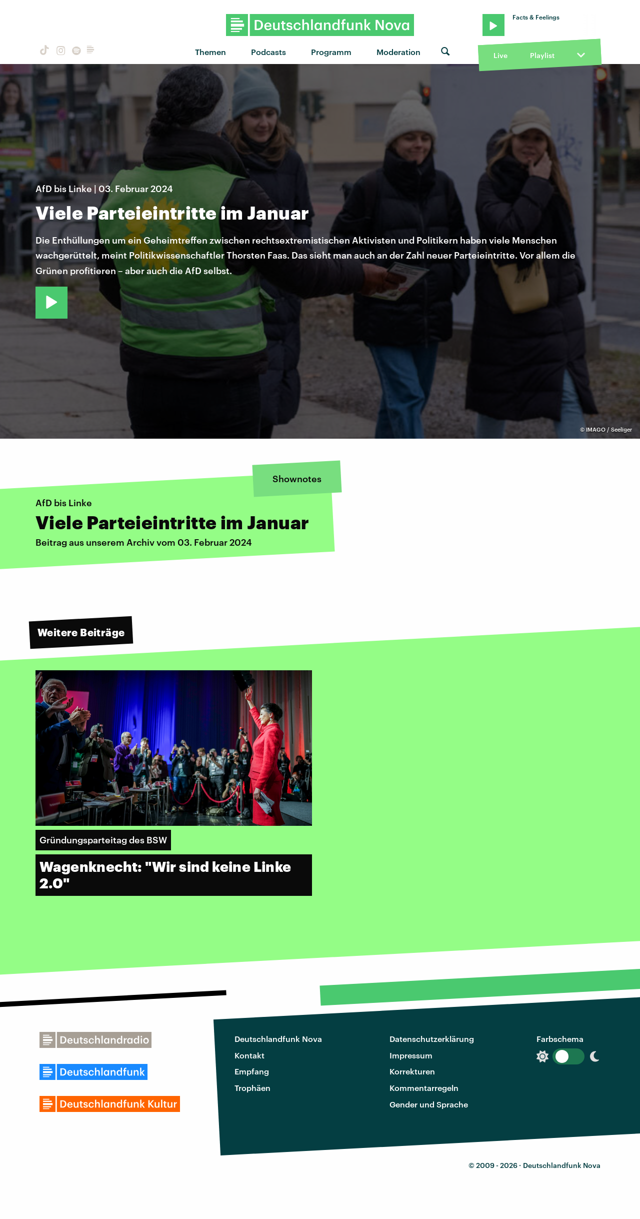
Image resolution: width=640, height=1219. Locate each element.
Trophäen (252, 1087)
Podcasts (268, 52)
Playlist (542, 55)
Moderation (398, 52)
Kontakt (249, 1055)
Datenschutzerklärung (432, 1038)
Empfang (251, 1071)
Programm (331, 52)
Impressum (411, 1055)
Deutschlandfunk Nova (278, 1038)
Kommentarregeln (424, 1087)
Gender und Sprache (429, 1104)
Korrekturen (412, 1071)
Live (501, 55)
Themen (210, 52)
